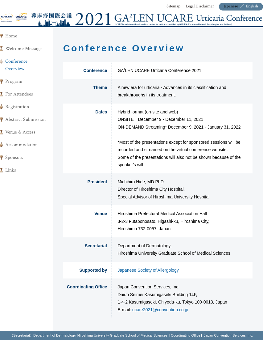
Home (11, 36)
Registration (17, 107)
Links (10, 170)
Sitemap (173, 6)
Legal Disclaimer (200, 6)
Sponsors (14, 157)
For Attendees (19, 94)
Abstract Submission (25, 119)
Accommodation (21, 145)
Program (14, 81)
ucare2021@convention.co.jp (160, 309)
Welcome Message (23, 48)
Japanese (231, 6)
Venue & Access (20, 132)
